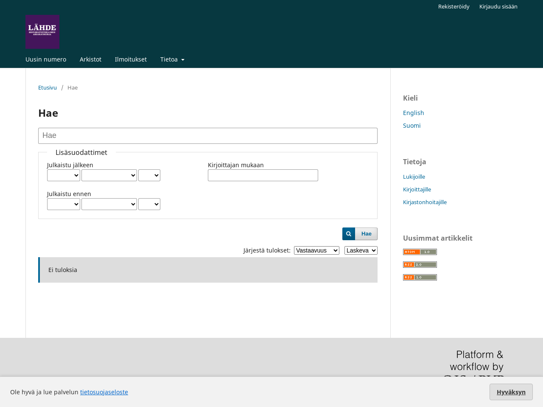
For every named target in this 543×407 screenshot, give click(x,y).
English (413, 113)
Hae (366, 233)
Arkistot (90, 59)
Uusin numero (45, 59)
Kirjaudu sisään (498, 6)
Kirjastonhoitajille (425, 202)
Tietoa (169, 59)
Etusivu (47, 87)
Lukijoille (414, 176)
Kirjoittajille (417, 189)
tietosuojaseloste (104, 392)
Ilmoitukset (131, 59)
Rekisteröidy (454, 6)
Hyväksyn (511, 392)
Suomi (412, 125)
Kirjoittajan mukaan (236, 165)
